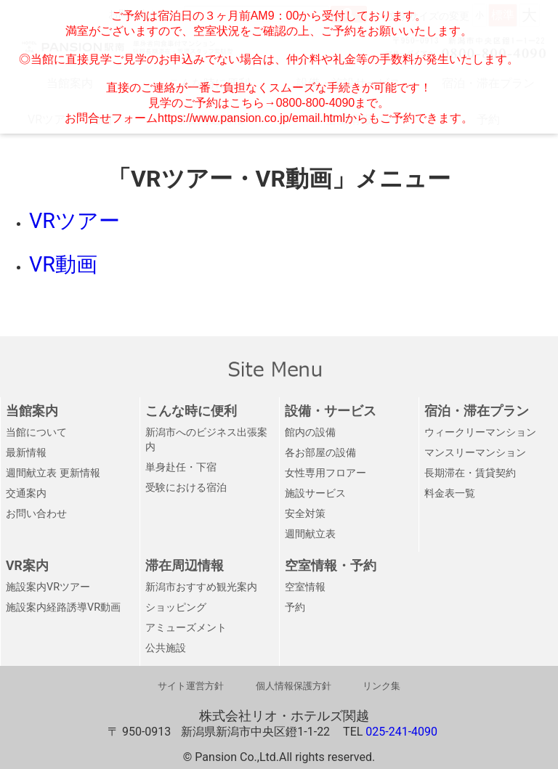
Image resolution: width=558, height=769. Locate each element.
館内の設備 (310, 432)
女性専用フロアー (325, 473)
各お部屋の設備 (320, 453)
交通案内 (26, 493)
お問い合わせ (36, 514)
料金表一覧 (449, 493)
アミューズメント (186, 628)
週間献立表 (310, 534)
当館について (36, 432)
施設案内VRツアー (48, 587)
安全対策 (305, 514)
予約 (295, 607)
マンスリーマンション (475, 453)
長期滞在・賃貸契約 (470, 473)
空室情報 (305, 587)
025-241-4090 (401, 732)
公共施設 (165, 648)
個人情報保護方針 (293, 685)
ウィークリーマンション (480, 432)
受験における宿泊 (186, 487)
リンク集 (381, 685)
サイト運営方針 (191, 685)
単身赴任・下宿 (181, 467)
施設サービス (315, 493)
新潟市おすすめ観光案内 (201, 587)
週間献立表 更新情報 (53, 473)
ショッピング (175, 607)
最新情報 (26, 453)
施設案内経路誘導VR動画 (63, 607)
